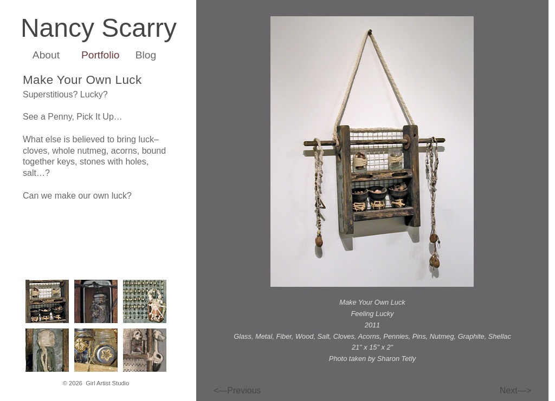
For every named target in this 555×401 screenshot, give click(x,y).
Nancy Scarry (99, 28)
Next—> (515, 390)
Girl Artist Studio (107, 383)
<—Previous (237, 390)
